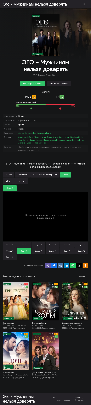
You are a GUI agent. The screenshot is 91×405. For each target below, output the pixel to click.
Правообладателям (64, 400)
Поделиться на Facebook (54, 265)
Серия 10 (52, 251)
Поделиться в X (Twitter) (79, 265)
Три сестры (8, 323)
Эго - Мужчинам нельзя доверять (35, 4)
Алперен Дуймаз (25, 137)
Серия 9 (38, 251)
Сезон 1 (10, 188)
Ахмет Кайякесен (61, 137)
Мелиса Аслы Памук (43, 137)
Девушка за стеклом (72, 323)
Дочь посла (8, 372)
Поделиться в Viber (48, 265)
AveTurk (9, 175)
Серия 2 (24, 245)
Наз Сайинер (40, 143)
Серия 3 (38, 245)
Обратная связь (60, 398)
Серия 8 (23, 251)
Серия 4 (52, 245)
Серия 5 (67, 245)
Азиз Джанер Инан (75, 140)
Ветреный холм (39, 323)
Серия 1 (9, 245)
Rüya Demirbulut (77, 137)
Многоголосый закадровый (45, 175)
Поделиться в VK (60, 265)
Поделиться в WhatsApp (73, 265)
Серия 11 (67, 251)
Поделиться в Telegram (66, 265)
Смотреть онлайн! (33, 83)
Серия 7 (9, 251)
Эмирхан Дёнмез (26, 143)
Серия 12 (81, 251)
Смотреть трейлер (60, 83)
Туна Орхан (23, 140)
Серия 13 (9, 257)
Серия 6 (81, 245)
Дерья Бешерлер (57, 140)
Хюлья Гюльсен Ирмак (39, 140)
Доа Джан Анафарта (41, 133)
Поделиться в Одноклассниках (85, 265)
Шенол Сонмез (24, 133)
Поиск (84, 4)
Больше (82, 276)
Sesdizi (66, 175)
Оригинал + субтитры (16, 181)
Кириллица (22, 175)
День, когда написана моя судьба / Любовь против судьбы (45, 372)
